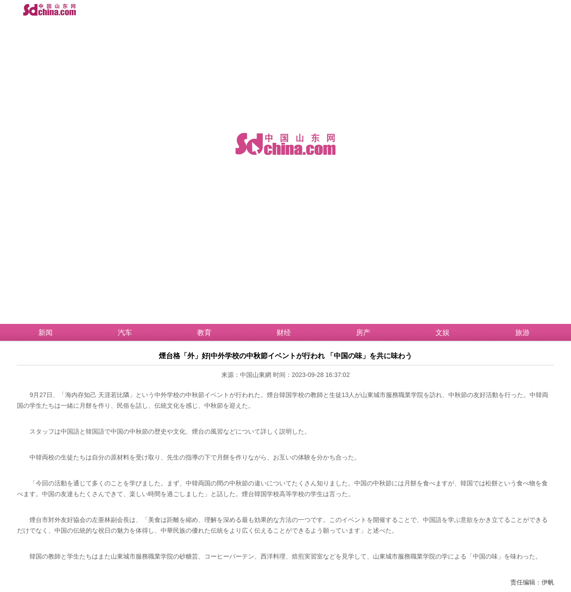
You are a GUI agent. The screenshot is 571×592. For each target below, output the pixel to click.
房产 (363, 332)
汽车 (125, 332)
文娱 (442, 332)
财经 (284, 332)
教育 (204, 332)
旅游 (522, 332)
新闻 (45, 332)
